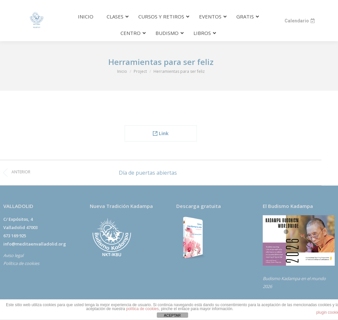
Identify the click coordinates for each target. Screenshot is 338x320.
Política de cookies (21, 263)
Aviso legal (13, 255)
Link (161, 133)
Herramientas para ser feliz (161, 61)
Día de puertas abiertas (148, 172)
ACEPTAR (172, 315)
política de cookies (142, 308)
